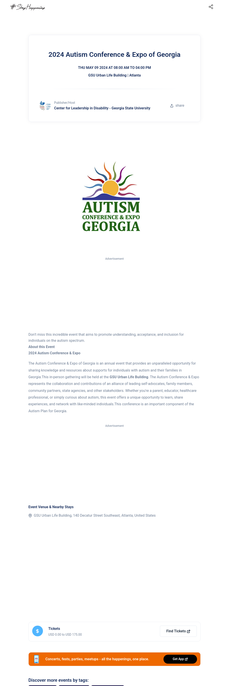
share (177, 105)
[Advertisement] (114, 294)
